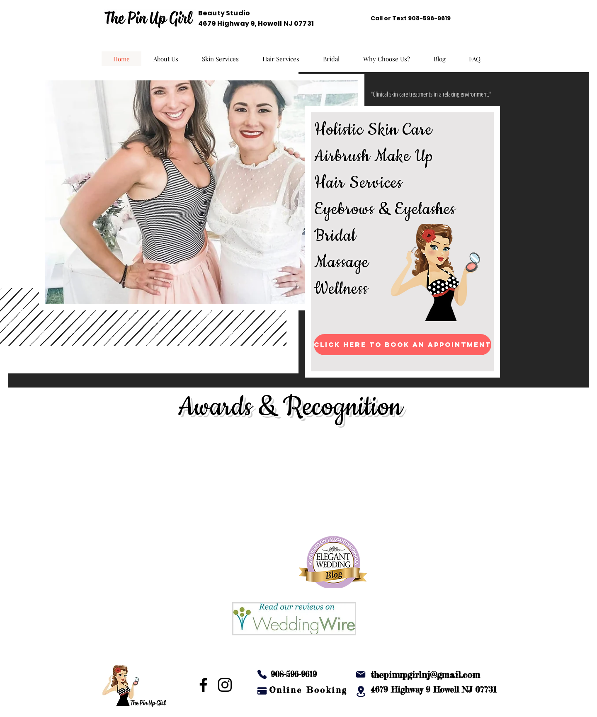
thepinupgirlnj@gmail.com (425, 674)
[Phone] (262, 674)
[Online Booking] (308, 689)
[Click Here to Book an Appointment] (402, 344)
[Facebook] (203, 685)
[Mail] (360, 674)
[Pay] (262, 691)
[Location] (360, 691)
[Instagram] (225, 685)
